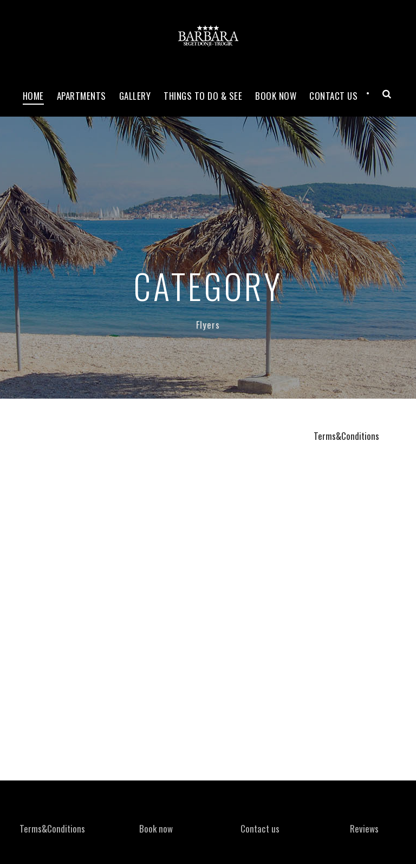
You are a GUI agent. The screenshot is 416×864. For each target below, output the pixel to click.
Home (33, 96)
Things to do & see (203, 96)
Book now (275, 96)
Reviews (364, 828)
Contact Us (333, 96)
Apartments (81, 96)
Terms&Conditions (346, 436)
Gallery (135, 96)
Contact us (260, 828)
